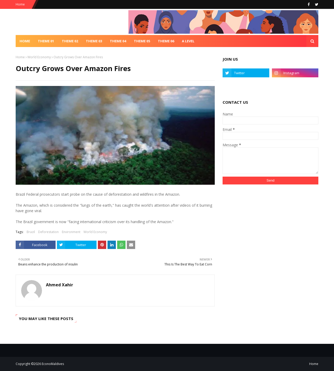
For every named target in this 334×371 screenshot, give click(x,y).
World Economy (39, 57)
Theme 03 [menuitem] (94, 41)
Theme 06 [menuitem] (166, 41)
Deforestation (48, 232)
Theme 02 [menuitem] (70, 41)
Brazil (31, 232)
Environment (71, 232)
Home (20, 4)
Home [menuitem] (25, 41)
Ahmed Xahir (59, 285)
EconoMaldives (53, 364)
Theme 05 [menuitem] (142, 41)
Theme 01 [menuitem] (46, 41)
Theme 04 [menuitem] (118, 41)
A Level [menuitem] (188, 41)
